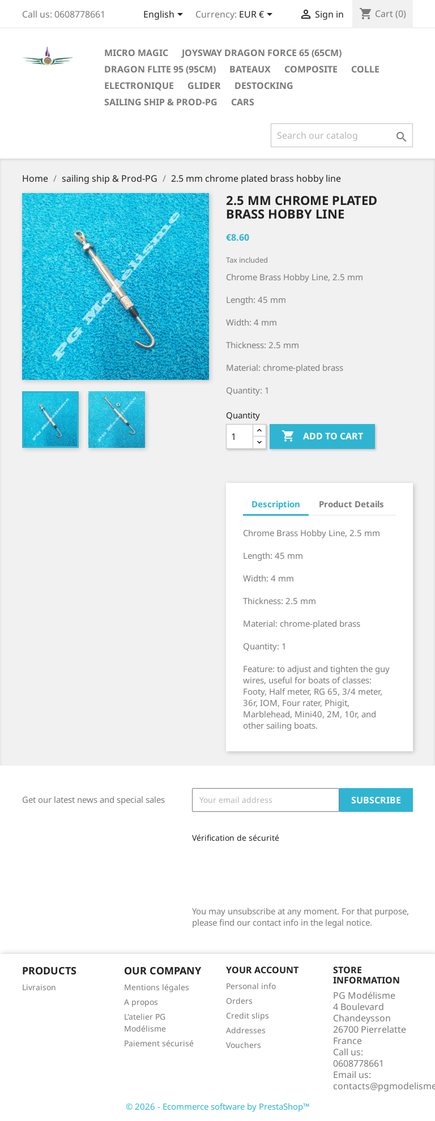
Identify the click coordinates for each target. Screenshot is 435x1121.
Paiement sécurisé (159, 1043)
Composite (311, 69)
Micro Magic (136, 52)
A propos (141, 1001)
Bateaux (250, 69)
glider (204, 85)
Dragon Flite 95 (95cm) (160, 69)
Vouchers (243, 1044)
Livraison (39, 987)
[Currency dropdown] (257, 15)
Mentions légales (156, 987)
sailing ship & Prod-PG (161, 102)
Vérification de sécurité (235, 837)
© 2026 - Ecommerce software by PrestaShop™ (218, 1106)
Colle (365, 69)
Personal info (251, 986)
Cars (242, 102)
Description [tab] (275, 504)
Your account (262, 970)
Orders (239, 1000)
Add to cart (322, 436)
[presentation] (268, 870)
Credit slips (247, 1015)
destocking (263, 85)
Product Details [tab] (351, 504)
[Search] (342, 135)
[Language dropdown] (165, 15)
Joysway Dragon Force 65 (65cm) (262, 52)
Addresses (246, 1030)
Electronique (139, 85)
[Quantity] (239, 436)
